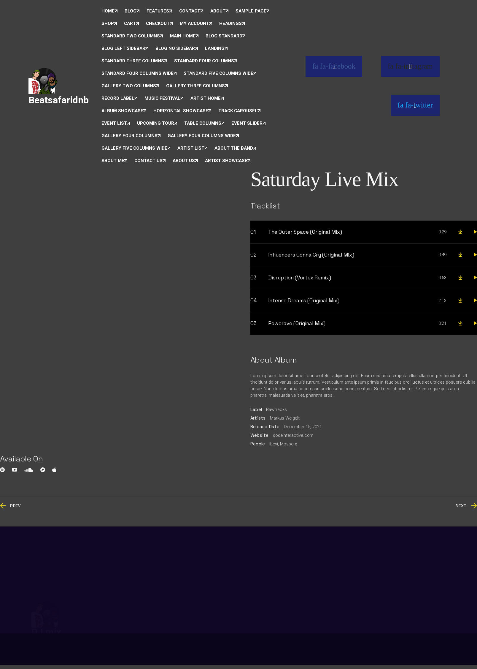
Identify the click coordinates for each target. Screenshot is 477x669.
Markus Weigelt (285, 418)
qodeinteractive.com (293, 435)
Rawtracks (276, 409)
